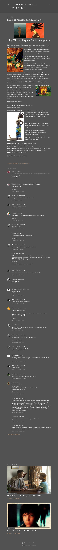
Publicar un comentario (13, 434)
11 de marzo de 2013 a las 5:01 (18, 394)
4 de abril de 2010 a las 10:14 (18, 249)
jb (12, 171)
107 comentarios (16, 533)
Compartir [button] (9, 163)
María (13, 213)
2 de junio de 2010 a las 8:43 (18, 303)
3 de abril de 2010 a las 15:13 (17, 229)
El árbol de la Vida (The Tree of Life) (24, 495)
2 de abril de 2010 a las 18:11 (17, 208)
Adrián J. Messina (16, 289)
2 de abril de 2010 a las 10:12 (18, 191)
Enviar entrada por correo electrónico (21, 163)
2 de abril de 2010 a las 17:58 (18, 200)
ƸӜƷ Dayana (15, 335)
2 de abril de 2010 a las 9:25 (17, 180)
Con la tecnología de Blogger (29, 543)
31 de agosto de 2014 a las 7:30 (18, 412)
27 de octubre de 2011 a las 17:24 (18, 369)
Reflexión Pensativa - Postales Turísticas (22, 184)
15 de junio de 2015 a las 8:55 (18, 421)
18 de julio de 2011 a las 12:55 (17, 342)
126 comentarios (16, 498)
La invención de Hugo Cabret (21, 530)
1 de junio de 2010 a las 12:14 (18, 295)
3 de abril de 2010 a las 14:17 (18, 220)
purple (13, 355)
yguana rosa (15, 374)
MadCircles (33, 545)
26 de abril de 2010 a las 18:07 (18, 266)
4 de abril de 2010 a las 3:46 (18, 240)
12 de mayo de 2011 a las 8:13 (18, 320)
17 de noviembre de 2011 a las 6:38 (19, 378)
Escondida (14, 279)
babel (13, 233)
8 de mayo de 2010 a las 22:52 (18, 285)
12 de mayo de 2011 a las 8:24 (18, 330)
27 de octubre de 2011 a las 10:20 (19, 361)
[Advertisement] (29, 449)
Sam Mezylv (15, 308)
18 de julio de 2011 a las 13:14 (17, 351)
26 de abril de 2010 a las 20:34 (18, 274)
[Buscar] (50, 4)
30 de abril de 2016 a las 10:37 (18, 431)
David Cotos (15, 195)
